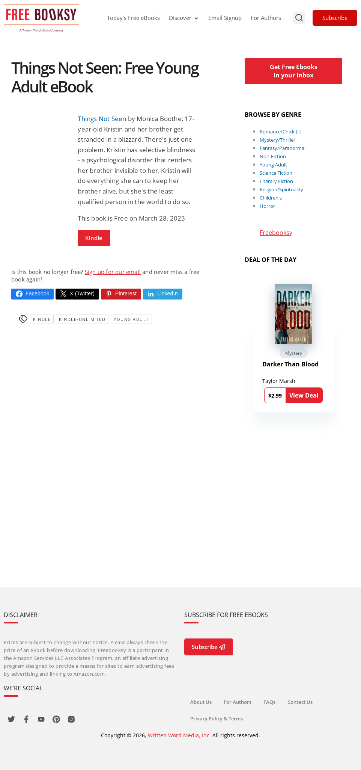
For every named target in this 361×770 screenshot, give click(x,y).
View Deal (304, 395)
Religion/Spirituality (281, 189)
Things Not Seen (102, 118)
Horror (267, 206)
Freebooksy (276, 232)
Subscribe (334, 17)
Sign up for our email (113, 271)
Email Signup (225, 17)
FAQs (269, 702)
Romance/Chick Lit (280, 131)
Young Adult (131, 319)
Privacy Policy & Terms (216, 718)
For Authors (266, 17)
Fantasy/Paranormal (282, 148)
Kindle (93, 238)
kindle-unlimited (82, 319)
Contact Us (300, 702)
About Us (201, 702)
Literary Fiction (276, 181)
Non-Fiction (273, 156)
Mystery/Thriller (277, 139)
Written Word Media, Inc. (179, 735)
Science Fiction (276, 172)
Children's (271, 197)
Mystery (293, 353)
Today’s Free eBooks (133, 17)
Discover (184, 17)
